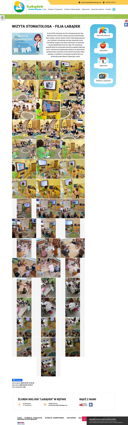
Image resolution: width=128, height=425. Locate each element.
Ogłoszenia (86, 9)
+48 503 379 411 (109, 2)
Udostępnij (17, 380)
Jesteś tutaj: (76, 17)
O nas (44, 9)
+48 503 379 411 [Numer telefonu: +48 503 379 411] (53, 403)
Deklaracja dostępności (27, 419)
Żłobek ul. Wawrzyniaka (72, 9)
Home (81, 17)
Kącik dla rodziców (97, 9)
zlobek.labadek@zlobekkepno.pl (89, 2)
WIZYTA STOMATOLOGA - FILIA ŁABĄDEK (46, 26)
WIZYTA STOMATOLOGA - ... (106, 17)
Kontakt (108, 9)
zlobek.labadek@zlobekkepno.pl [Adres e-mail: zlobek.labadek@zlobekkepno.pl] (57, 405)
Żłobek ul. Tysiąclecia (55, 9)
